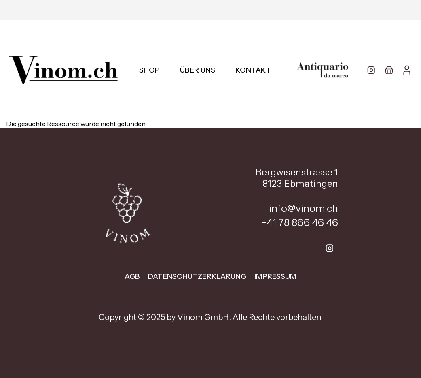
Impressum (275, 276)
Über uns (197, 70)
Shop (149, 70)
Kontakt (253, 70)
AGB (132, 276)
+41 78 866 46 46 (299, 222)
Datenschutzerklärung (197, 276)
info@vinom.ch (303, 208)
